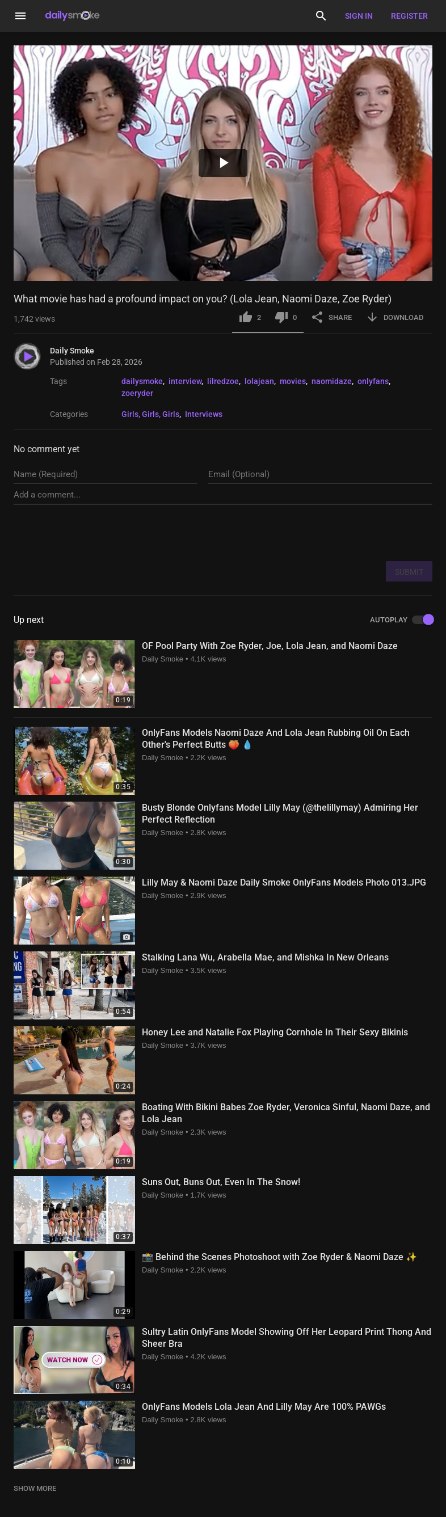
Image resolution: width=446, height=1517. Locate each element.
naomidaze (332, 381)
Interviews (203, 414)
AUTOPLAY (401, 620)
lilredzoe (223, 381)
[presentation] (346, 532)
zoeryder (137, 393)
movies (293, 381)
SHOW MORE (35, 1488)
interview (185, 381)
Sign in (359, 15)
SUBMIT (409, 571)
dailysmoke (142, 381)
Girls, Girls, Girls (150, 414)
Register (409, 15)
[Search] (321, 16)
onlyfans (373, 381)
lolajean (259, 381)
